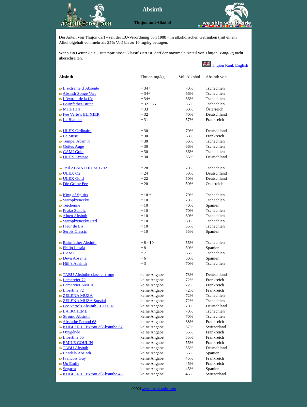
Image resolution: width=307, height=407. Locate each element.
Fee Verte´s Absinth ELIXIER (88, 305)
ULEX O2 (72, 173)
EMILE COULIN (78, 342)
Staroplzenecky (76, 199)
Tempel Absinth (76, 141)
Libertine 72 (73, 290)
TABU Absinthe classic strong (88, 274)
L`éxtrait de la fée (78, 98)
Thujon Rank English (230, 65)
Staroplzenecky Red (80, 220)
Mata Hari (71, 109)
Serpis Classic (75, 231)
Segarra (69, 368)
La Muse (70, 135)
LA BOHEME (75, 311)
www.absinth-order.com (159, 389)
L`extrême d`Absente (81, 88)
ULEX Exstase (75, 156)
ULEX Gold (73, 178)
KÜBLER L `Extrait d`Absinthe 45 (93, 373)
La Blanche (73, 119)
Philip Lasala (74, 247)
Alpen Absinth (75, 215)
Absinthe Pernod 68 (79, 321)
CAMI (68, 252)
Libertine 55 (73, 337)
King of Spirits (75, 194)
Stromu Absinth (76, 316)
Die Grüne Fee (75, 183)
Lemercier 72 (74, 279)
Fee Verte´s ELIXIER (81, 114)
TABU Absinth (75, 347)
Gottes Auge (73, 146)
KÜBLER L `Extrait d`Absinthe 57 (93, 326)
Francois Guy (74, 358)
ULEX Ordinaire (77, 130)
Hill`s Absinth (75, 263)
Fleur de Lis (73, 226)
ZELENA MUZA (78, 295)
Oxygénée (71, 332)
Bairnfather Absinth (80, 242)
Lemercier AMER (78, 284)
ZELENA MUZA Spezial (84, 300)
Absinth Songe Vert (79, 93)
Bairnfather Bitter (78, 103)
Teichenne (71, 205)
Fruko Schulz (74, 210)
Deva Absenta (75, 258)
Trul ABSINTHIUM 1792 (85, 167)
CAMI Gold (73, 151)
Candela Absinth (77, 352)
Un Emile (71, 363)
